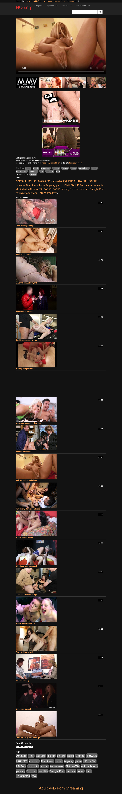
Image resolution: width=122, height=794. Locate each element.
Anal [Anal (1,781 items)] (29, 180)
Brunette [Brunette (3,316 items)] (91, 180)
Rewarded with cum (24, 537)
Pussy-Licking (21, 171)
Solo (41, 171)
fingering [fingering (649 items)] (50, 185)
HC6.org (24, 7)
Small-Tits (33, 171)
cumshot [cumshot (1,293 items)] (21, 185)
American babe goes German (28, 423)
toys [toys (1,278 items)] (54, 193)
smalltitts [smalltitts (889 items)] (84, 189)
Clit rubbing (45, 168)
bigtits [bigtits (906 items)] (62, 181)
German (65, 168)
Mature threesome (24, 452)
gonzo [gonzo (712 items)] (59, 185)
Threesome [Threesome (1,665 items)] (45, 193)
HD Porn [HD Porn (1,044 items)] (80, 185)
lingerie (73, 168)
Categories (39, 6)
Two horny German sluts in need (29, 509)
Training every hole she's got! (28, 738)
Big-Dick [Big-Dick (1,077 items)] (37, 181)
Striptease (50, 171)
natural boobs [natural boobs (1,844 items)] (52, 189)
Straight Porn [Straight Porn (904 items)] (97, 189)
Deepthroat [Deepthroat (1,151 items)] (32, 185)
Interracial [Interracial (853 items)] (91, 185)
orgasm (94, 168)
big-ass (28, 168)
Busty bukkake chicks (25, 623)
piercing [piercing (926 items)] (65, 189)
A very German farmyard (26, 283)
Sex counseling (22, 681)
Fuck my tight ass (23, 254)
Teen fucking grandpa (25, 226)
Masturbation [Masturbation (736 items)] (23, 189)
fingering (56, 168)
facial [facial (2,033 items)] (42, 185)
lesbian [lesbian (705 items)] (100, 185)
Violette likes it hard (24, 652)
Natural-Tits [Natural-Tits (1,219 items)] (36, 189)
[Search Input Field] (84, 12)
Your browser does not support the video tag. (61, 46)
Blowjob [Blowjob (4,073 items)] (81, 180)
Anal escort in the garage (26, 595)
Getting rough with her (25, 369)
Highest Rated (52, 6)
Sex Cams (47, 1)
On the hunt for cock (25, 311)
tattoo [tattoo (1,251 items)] (29, 193)
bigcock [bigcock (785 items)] (55, 181)
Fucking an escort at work (27, 340)
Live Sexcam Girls (83, 6)
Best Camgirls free (34, 1)
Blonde (36, 168)
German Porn (59, 1)
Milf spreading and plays (26, 480)
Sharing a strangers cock (26, 566)
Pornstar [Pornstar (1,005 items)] (74, 189)
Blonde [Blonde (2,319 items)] (70, 180)
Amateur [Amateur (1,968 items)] (21, 180)
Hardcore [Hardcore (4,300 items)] (68, 185)
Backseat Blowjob (23, 709)
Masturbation (84, 168)
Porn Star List (67, 6)
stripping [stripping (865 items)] (20, 193)
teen (58, 171)
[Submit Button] (100, 12)
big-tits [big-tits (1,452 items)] (46, 180)
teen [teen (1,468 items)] (35, 193)
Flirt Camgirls (72, 1)
